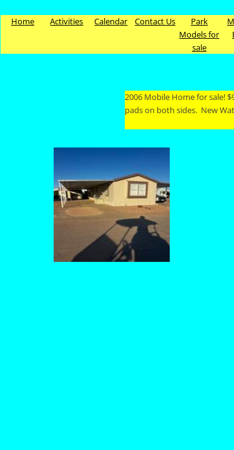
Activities (66, 21)
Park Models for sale (199, 34)
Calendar (110, 21)
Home (22, 21)
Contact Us (155, 21)
